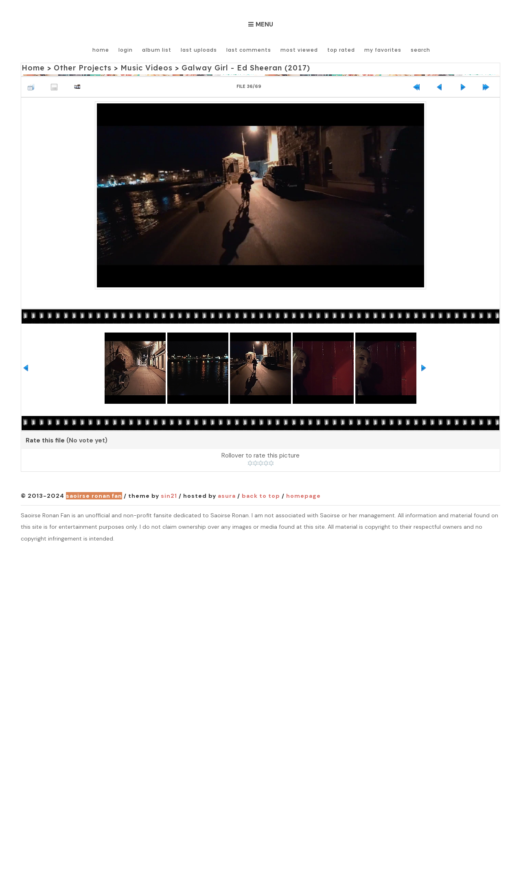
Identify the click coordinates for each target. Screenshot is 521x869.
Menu (264, 24)
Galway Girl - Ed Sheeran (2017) (246, 67)
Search (420, 49)
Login (125, 49)
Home (100, 49)
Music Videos (146, 67)
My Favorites (382, 49)
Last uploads (199, 49)
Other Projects (83, 67)
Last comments (248, 49)
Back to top (261, 495)
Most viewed (299, 49)
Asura (227, 495)
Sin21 (169, 495)
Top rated (341, 49)
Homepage (303, 495)
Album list (156, 49)
